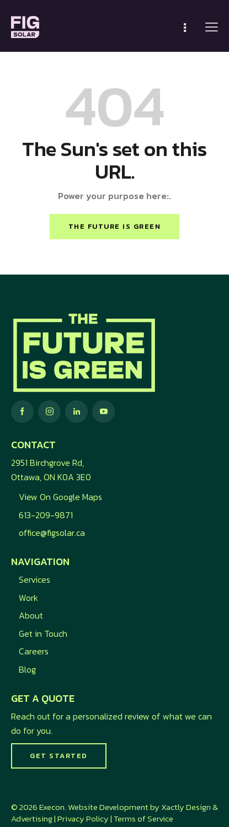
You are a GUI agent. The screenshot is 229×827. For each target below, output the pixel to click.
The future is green (114, 226)
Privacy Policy (83, 818)
